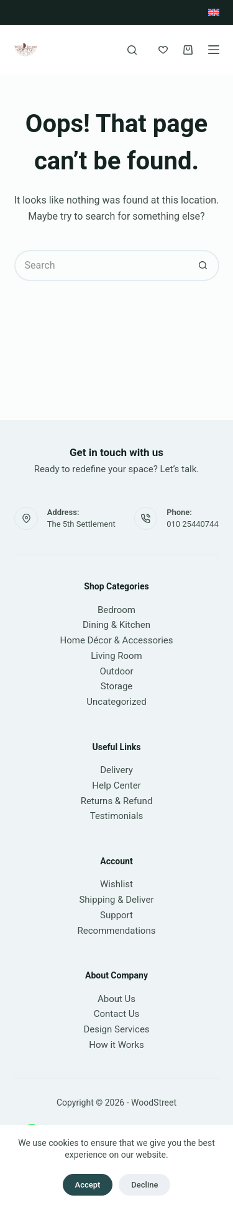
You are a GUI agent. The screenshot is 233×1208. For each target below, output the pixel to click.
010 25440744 (193, 524)
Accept (88, 1184)
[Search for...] (101, 265)
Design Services (116, 1029)
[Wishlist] (163, 50)
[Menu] (213, 49)
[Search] (132, 50)
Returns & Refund (117, 801)
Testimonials (117, 815)
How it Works (116, 1044)
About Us (116, 998)
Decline (144, 1184)
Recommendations (117, 930)
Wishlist (116, 884)
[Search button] (203, 265)
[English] (213, 12)
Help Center (116, 785)
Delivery (116, 770)
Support (116, 915)
